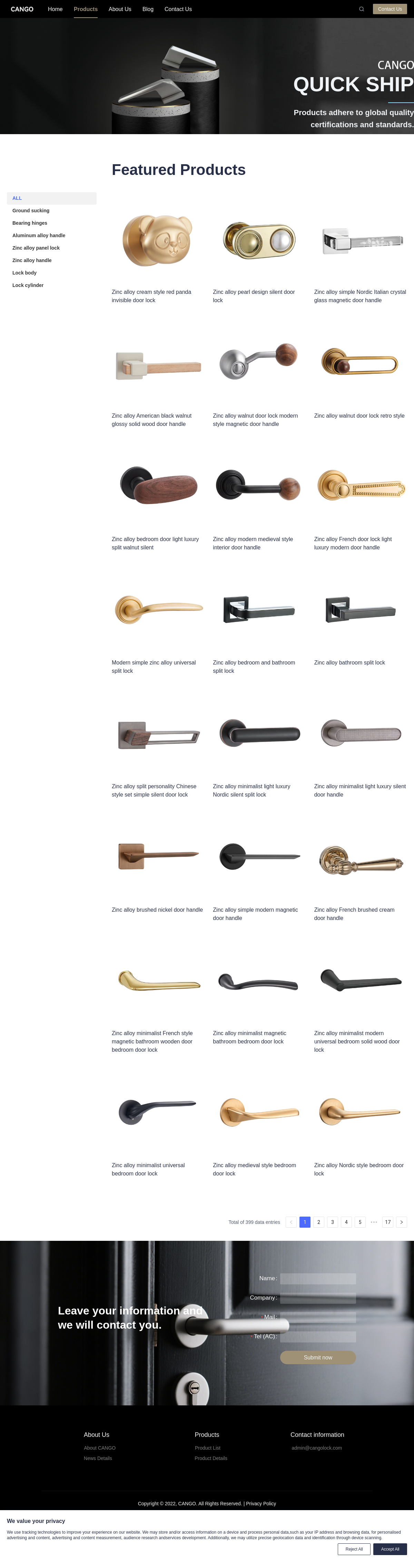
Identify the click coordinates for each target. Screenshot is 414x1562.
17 (388, 1222)
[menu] (200, 9)
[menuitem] (55, 9)
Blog (148, 9)
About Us (120, 9)
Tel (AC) (264, 1336)
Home (55, 9)
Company (262, 1297)
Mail (269, 1317)
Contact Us (178, 9)
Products (86, 9)
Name (267, 1278)
